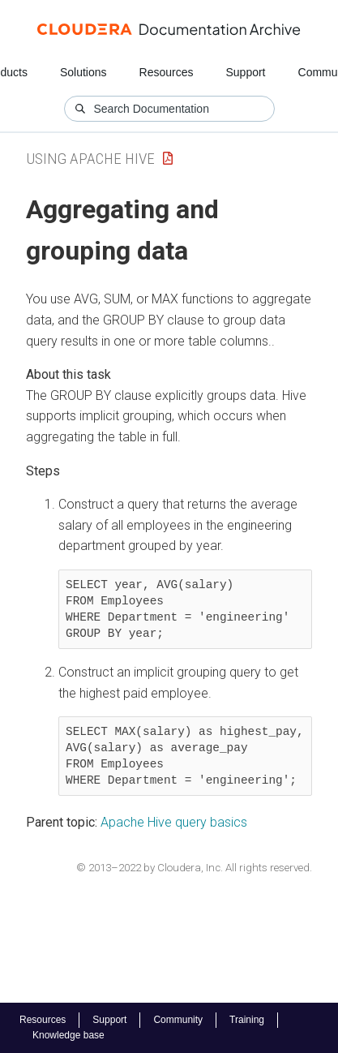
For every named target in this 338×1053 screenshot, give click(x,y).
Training (246, 1019)
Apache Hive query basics (174, 822)
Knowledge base (68, 1035)
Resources (166, 72)
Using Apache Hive (90, 158)
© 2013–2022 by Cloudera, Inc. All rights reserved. (194, 868)
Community (178, 1019)
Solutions (83, 72)
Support (245, 72)
